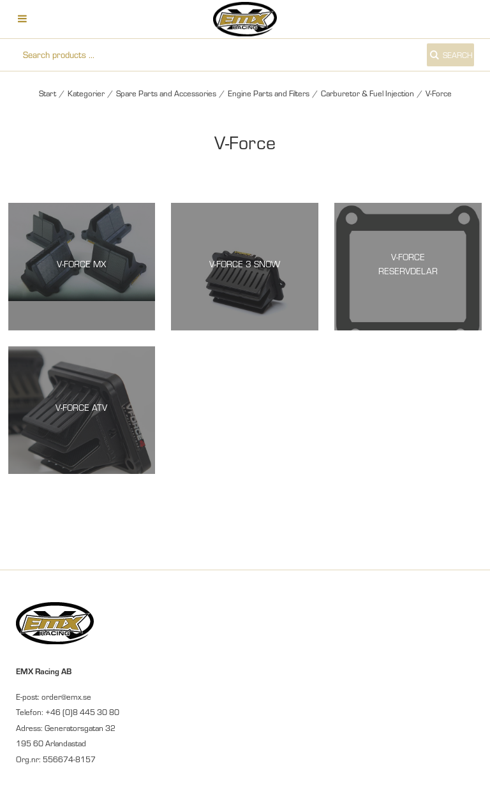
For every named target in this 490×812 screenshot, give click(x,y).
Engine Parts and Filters (268, 93)
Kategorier (86, 93)
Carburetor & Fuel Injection (367, 93)
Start (47, 93)
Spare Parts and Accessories (166, 93)
